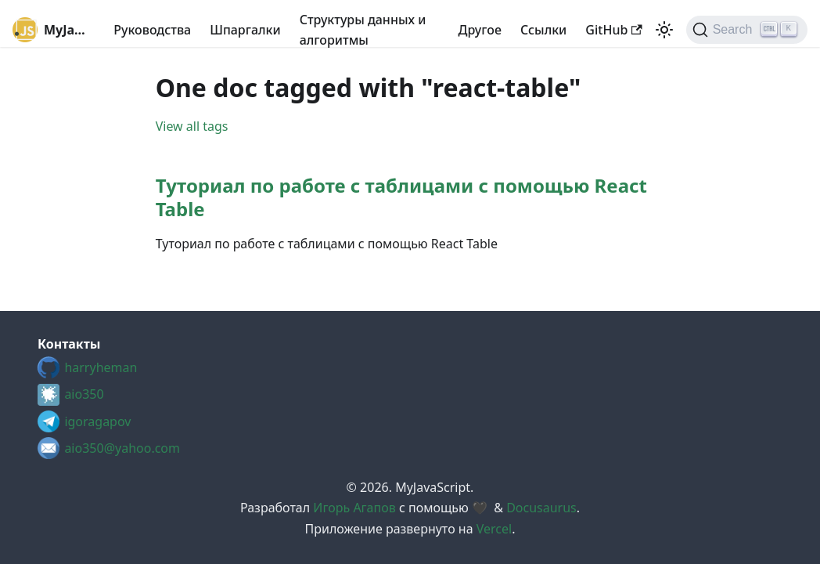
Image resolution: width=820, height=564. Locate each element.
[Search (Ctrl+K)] (746, 30)
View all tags (192, 126)
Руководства (152, 29)
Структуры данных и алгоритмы (363, 30)
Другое (480, 29)
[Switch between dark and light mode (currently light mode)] (664, 29)
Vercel (494, 528)
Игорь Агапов (354, 507)
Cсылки (543, 29)
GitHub (613, 29)
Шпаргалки (245, 29)
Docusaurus (541, 507)
